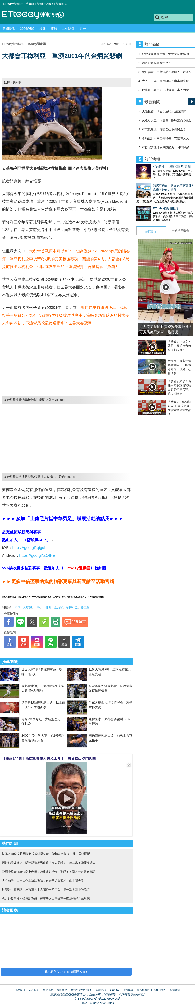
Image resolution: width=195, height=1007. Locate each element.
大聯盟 (27, 607)
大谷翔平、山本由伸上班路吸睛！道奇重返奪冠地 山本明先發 (43, 880)
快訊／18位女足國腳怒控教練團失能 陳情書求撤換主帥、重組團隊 (46, 853)
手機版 (29, 3)
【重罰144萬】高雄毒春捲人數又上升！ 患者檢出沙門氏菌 (49, 758)
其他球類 (68, 28)
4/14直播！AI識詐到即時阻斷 (155, 166)
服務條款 (128, 989)
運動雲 (36, 15)
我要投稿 (20, 989)
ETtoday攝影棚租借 (149, 204)
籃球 (54, 28)
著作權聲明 (159, 989)
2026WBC (27, 28)
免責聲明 (175, 989)
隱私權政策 (143, 989)
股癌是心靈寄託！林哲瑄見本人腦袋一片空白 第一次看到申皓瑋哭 (46, 889)
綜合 (83, 28)
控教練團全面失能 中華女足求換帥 (165, 54)
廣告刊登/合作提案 (81, 989)
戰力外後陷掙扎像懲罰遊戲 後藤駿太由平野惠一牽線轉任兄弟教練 (46, 898)
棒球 (42, 28)
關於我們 (48, 989)
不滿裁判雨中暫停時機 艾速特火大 (165, 138)
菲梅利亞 (72, 607)
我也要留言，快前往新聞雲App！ (66, 971)
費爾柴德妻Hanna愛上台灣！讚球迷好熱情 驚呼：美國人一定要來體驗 (48, 871)
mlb (37, 607)
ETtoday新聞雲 (13, 3)
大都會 (47, 607)
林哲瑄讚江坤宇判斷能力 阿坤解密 (165, 147)
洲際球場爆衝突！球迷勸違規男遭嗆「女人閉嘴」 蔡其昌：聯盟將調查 (49, 862)
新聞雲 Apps (45, 3)
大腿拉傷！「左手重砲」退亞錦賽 (164, 111)
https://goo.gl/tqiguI (28, 548)
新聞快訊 (9, 28)
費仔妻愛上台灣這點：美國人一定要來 (167, 72)
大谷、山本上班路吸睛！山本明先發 (165, 81)
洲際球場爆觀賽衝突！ (156, 63)
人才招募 (34, 989)
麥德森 (85, 607)
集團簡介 (62, 989)
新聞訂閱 (61, 3)
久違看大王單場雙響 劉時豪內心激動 (167, 120)
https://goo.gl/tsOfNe (37, 555)
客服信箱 (101, 989)
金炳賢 (58, 607)
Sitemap (114, 989)
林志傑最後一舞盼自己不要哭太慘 (164, 129)
